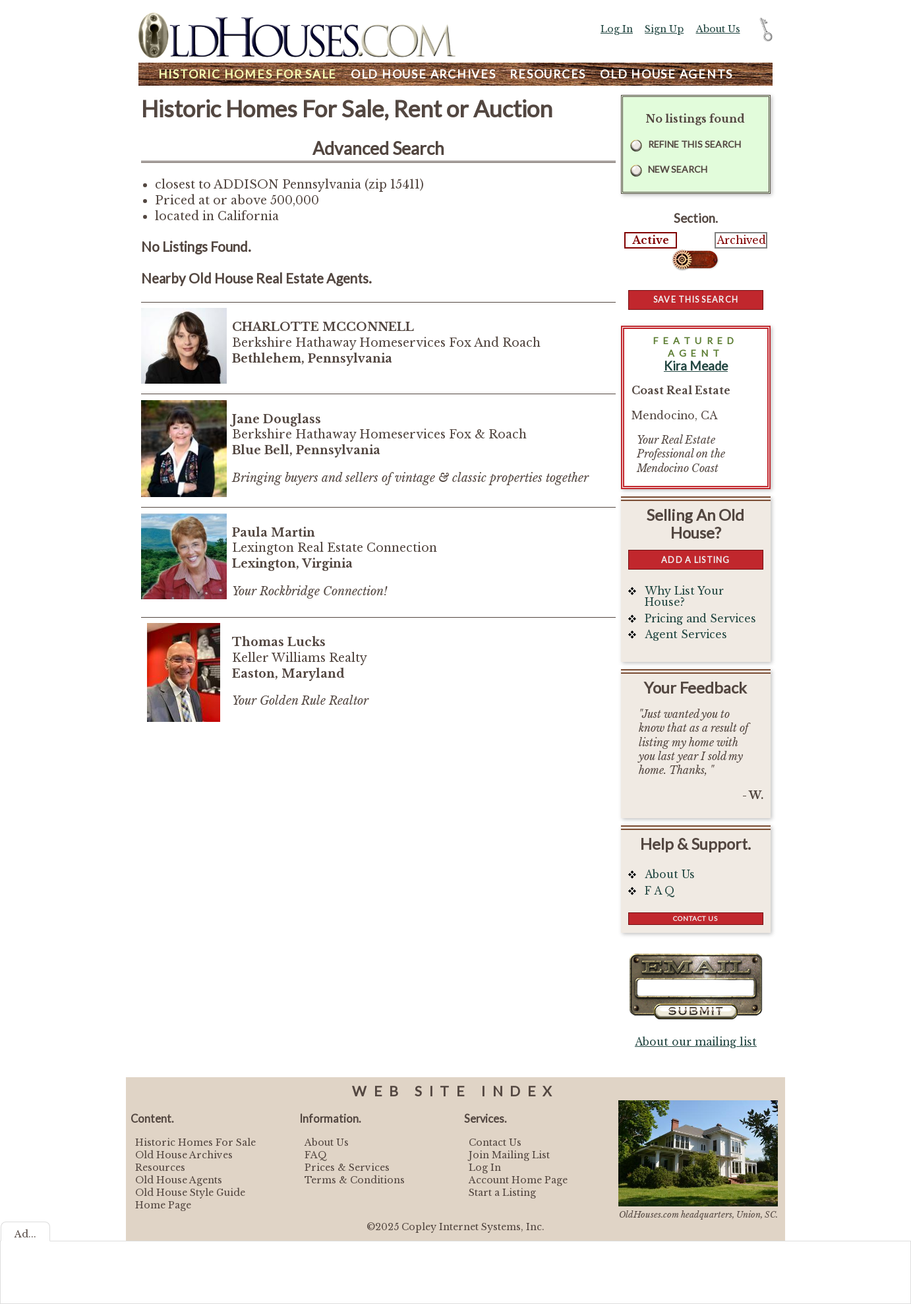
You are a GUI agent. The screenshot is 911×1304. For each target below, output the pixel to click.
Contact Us (695, 918)
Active (650, 240)
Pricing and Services (700, 618)
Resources (548, 74)
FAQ (316, 1155)
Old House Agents (178, 1180)
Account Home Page (518, 1180)
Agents (666, 74)
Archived (741, 240)
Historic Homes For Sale (195, 1142)
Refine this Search (694, 144)
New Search (677, 169)
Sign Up (664, 29)
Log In (617, 29)
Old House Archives (184, 1155)
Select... (695, 260)
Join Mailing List (509, 1155)
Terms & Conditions (355, 1180)
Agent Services (686, 634)
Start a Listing (502, 1193)
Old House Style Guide (190, 1193)
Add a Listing (695, 559)
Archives (423, 74)
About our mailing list (696, 1042)
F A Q (660, 891)
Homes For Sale (247, 74)
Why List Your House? (684, 596)
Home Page (163, 1205)
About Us (718, 29)
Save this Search (695, 299)
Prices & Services (347, 1167)
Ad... (25, 1234)
